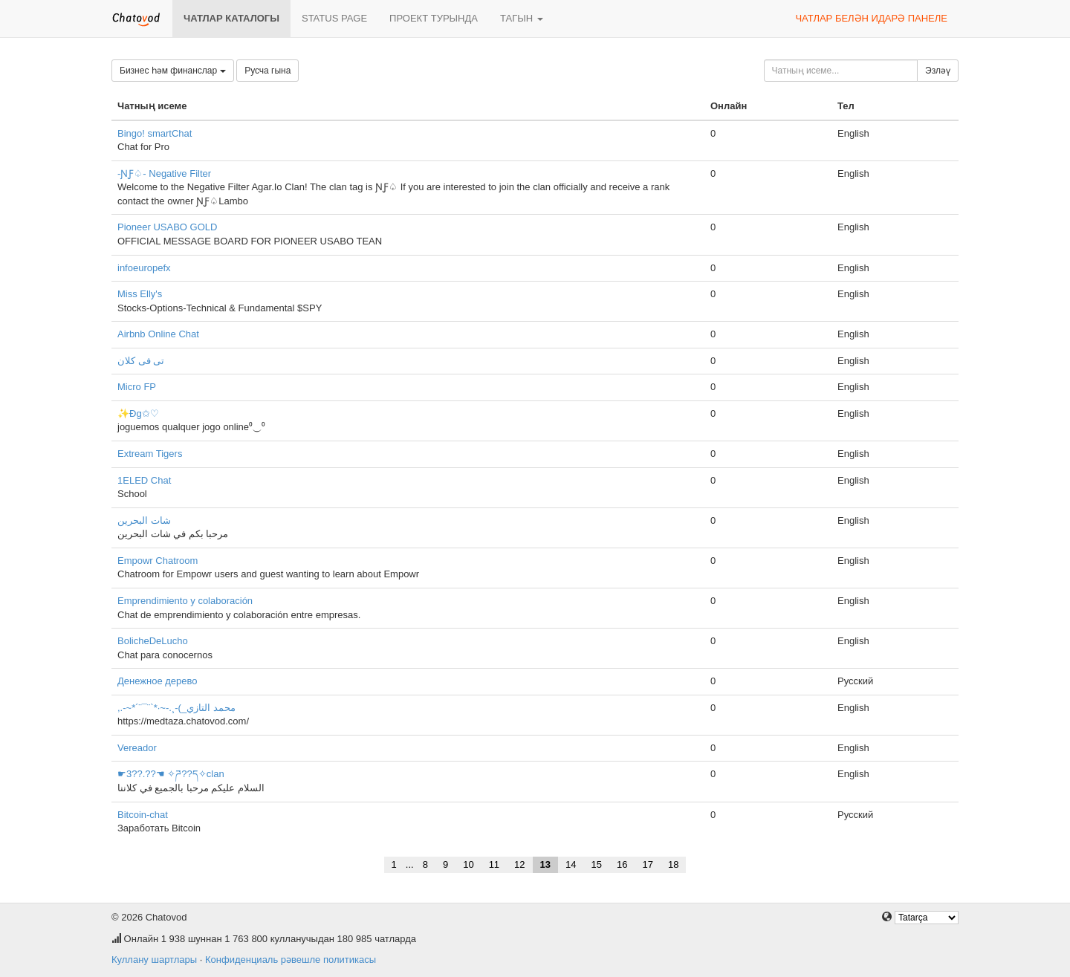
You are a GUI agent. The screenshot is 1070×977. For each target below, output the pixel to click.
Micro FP (136, 386)
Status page (334, 18)
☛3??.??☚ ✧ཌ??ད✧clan (170, 773)
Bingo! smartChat (154, 133)
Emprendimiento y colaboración (185, 600)
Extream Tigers (149, 453)
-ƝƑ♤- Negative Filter (164, 173)
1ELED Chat (144, 480)
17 (647, 864)
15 (596, 864)
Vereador (137, 747)
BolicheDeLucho (152, 640)
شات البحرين (144, 520)
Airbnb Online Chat (158, 334)
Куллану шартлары (154, 959)
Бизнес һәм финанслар (173, 70)
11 (494, 864)
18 (673, 864)
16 (622, 864)
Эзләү (937, 70)
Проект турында (433, 18)
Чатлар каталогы (231, 18)
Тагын (521, 18)
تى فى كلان (140, 360)
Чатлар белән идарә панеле (871, 18)
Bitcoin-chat (142, 814)
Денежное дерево (157, 681)
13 (545, 864)
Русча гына (267, 70)
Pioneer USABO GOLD (167, 227)
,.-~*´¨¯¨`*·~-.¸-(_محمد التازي (176, 707)
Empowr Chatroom (157, 560)
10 (468, 864)
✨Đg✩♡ (138, 413)
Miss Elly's (139, 293)
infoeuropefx (144, 267)
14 (570, 864)
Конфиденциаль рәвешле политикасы (290, 959)
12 (519, 864)
